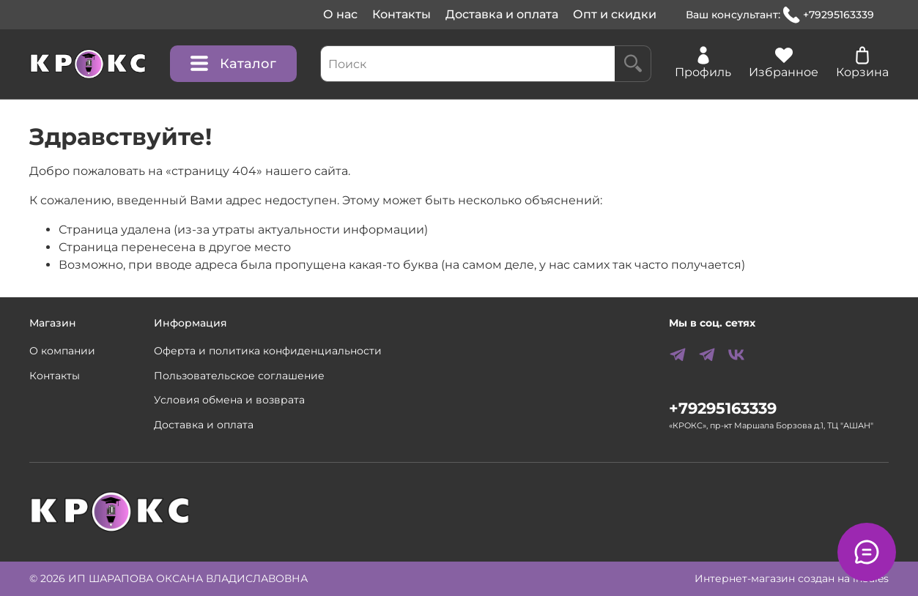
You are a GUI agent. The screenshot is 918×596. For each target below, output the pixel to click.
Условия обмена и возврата (229, 399)
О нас (340, 14)
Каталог (233, 63)
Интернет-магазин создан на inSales (792, 578)
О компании (62, 350)
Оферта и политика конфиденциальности (268, 350)
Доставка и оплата (501, 14)
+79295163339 (828, 15)
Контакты (401, 14)
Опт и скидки (614, 14)
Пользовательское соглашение (239, 375)
